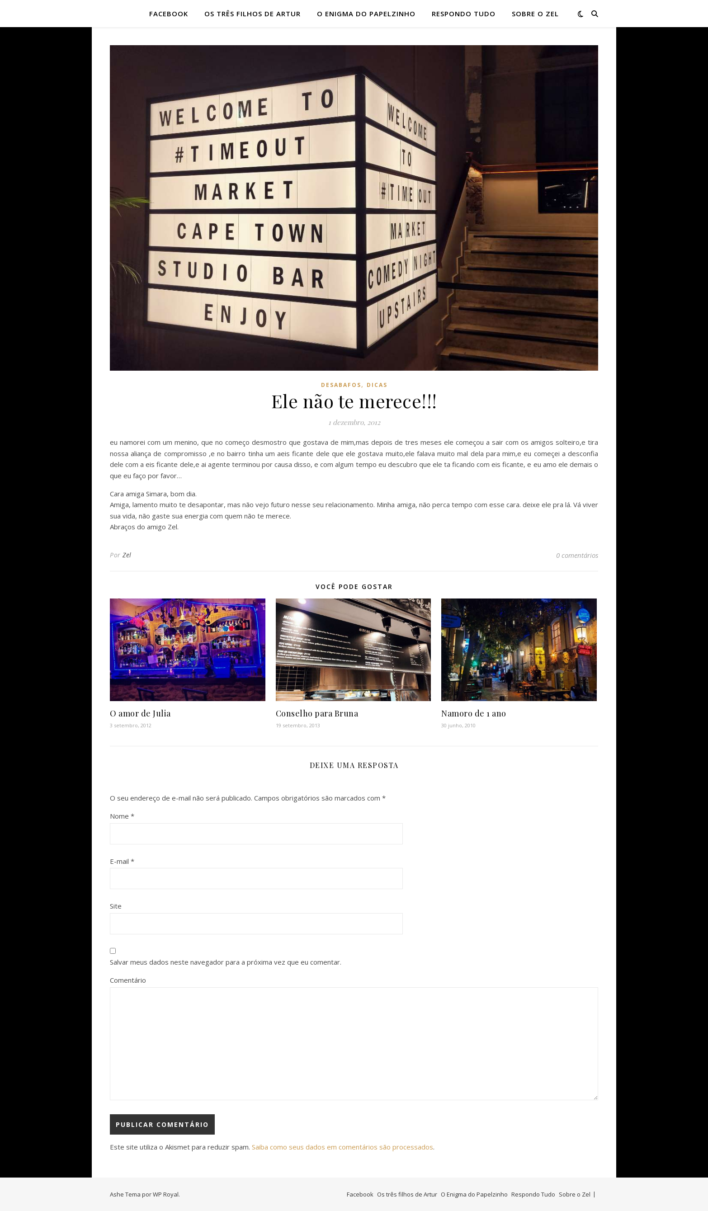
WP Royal (166, 1194)
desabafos (341, 385)
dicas (377, 385)
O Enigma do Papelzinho (366, 13)
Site (116, 905)
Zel (127, 555)
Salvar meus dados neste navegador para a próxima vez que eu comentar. (225, 961)
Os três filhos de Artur (252, 13)
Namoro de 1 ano (473, 713)
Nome (122, 815)
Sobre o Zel (535, 13)
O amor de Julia (140, 713)
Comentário (128, 980)
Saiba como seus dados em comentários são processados (342, 1146)
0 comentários (577, 555)
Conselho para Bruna (317, 713)
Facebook (168, 13)
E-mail (122, 861)
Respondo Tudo (464, 13)
